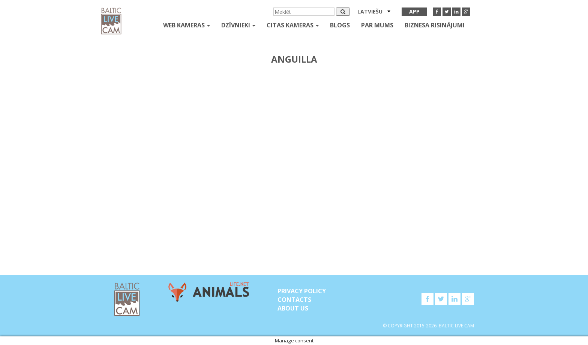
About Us (293, 308)
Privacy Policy (302, 291)
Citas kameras (293, 25)
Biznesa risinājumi (435, 25)
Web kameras (186, 25)
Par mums (377, 25)
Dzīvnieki (238, 25)
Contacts (294, 300)
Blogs (340, 25)
